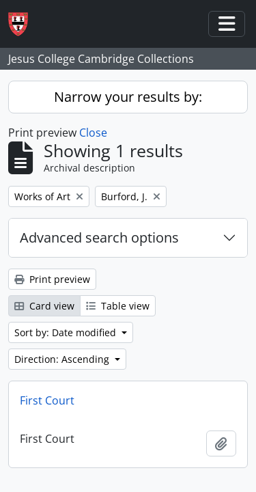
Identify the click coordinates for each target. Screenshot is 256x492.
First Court (47, 400)
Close (93, 132)
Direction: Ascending (63, 359)
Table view (118, 305)
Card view (44, 305)
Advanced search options (99, 237)
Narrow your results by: (128, 96)
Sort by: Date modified (66, 332)
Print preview (52, 279)
